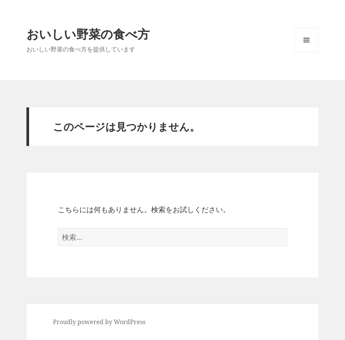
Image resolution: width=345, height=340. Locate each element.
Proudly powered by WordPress (99, 322)
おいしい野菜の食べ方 (88, 34)
